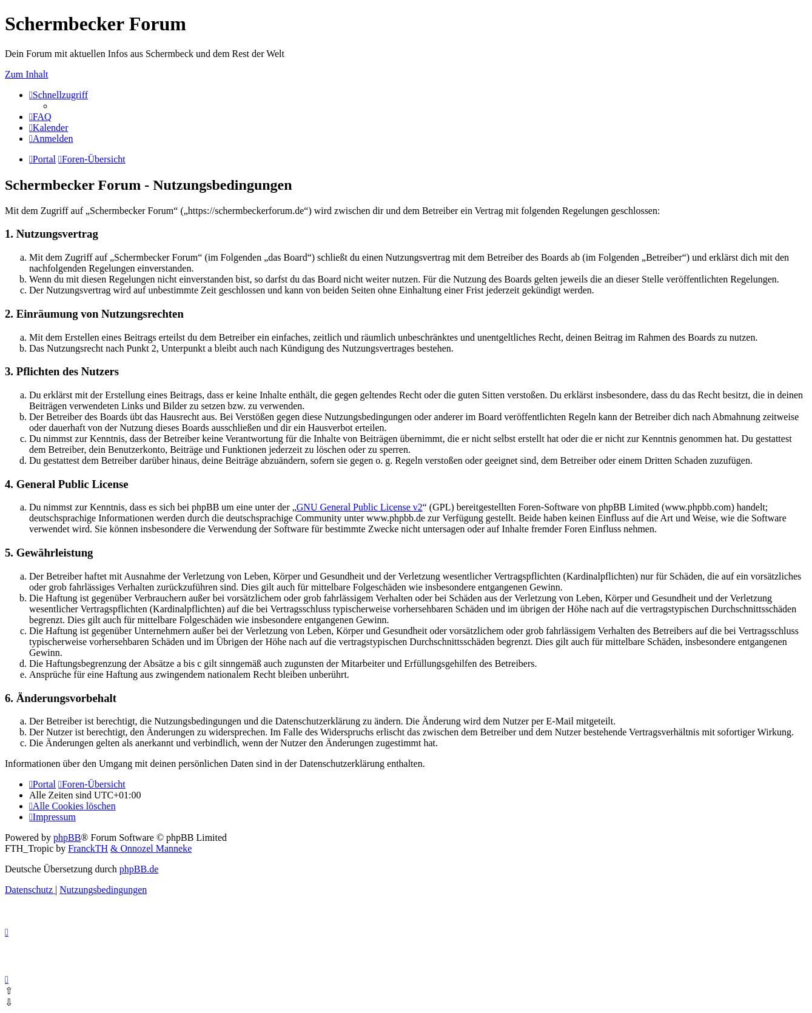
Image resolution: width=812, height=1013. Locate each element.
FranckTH (88, 848)
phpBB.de (138, 869)
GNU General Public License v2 (360, 507)
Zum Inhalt (27, 74)
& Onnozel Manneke (151, 848)
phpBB (67, 837)
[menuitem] (40, 117)
